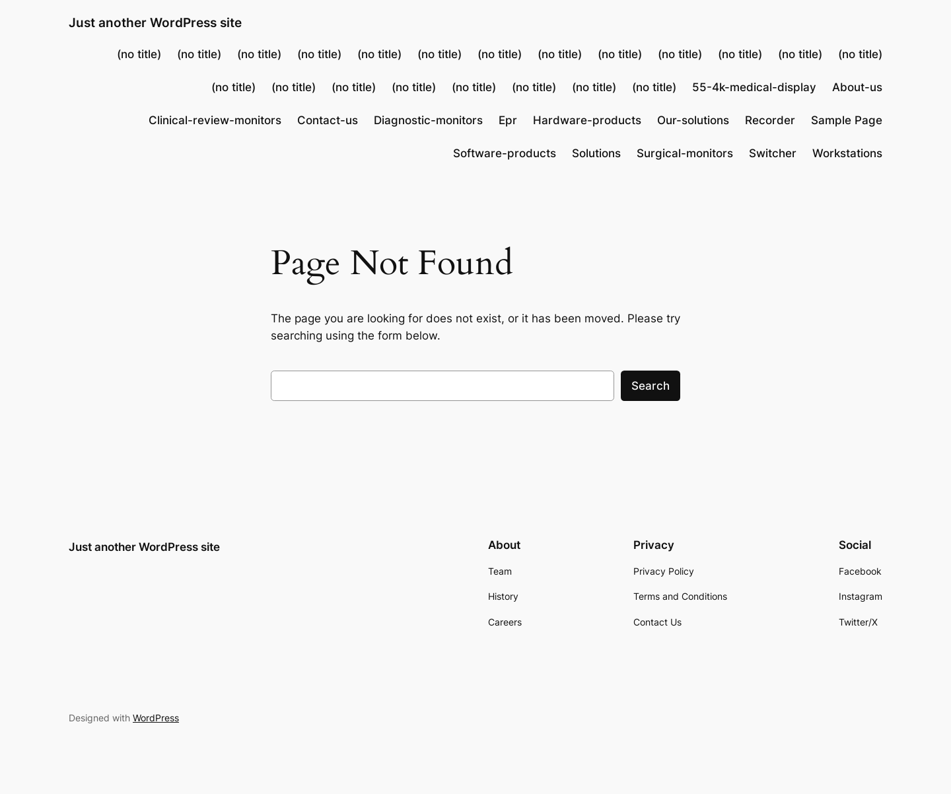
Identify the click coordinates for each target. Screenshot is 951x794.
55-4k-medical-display (754, 87)
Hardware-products (587, 120)
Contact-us (327, 120)
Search (650, 385)
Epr (508, 120)
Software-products (504, 153)
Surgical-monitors (685, 153)
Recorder (770, 120)
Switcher (772, 153)
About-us (857, 87)
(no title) (139, 54)
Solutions (596, 153)
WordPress (156, 717)
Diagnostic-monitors (428, 120)
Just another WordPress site (155, 22)
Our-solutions (693, 120)
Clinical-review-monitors (215, 120)
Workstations (847, 153)
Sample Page (846, 120)
